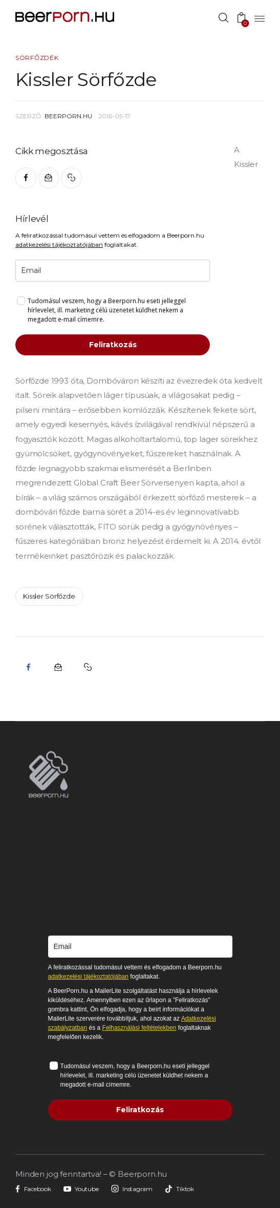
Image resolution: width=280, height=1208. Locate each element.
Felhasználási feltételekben (139, 1027)
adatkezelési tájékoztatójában (59, 244)
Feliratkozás (113, 344)
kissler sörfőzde (49, 596)
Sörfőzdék (36, 58)
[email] (112, 271)
